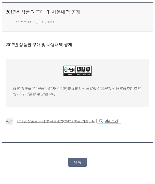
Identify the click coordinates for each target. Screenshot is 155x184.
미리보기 (111, 121)
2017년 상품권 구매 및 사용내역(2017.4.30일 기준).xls (56, 121)
